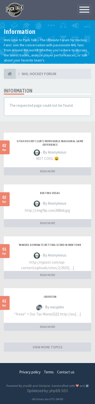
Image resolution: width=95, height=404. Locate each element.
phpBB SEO (58, 390)
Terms (49, 372)
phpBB (27, 386)
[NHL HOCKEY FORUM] (10, 74)
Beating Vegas (50, 193)
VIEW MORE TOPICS (48, 347)
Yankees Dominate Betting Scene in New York (50, 245)
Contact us (65, 372)
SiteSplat (44, 386)
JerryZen (50, 297)
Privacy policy (30, 372)
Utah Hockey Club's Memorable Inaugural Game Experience (50, 142)
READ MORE (47, 171)
